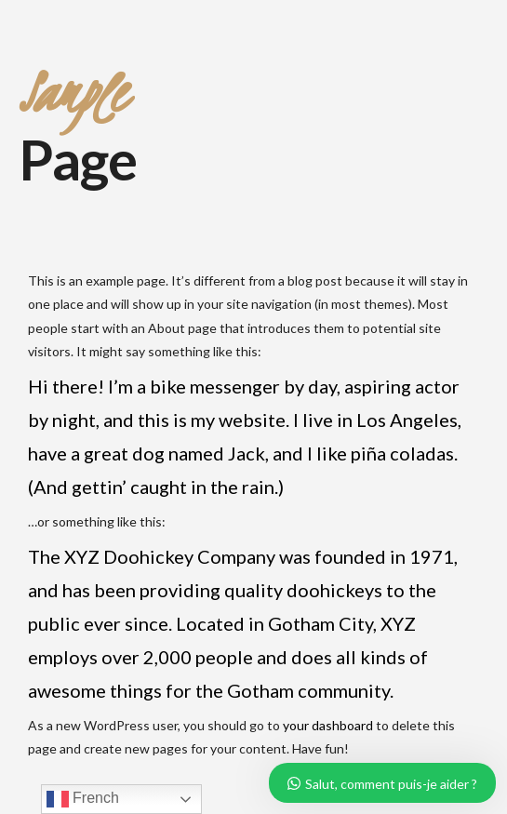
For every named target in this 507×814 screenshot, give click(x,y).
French (83, 799)
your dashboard (328, 725)
